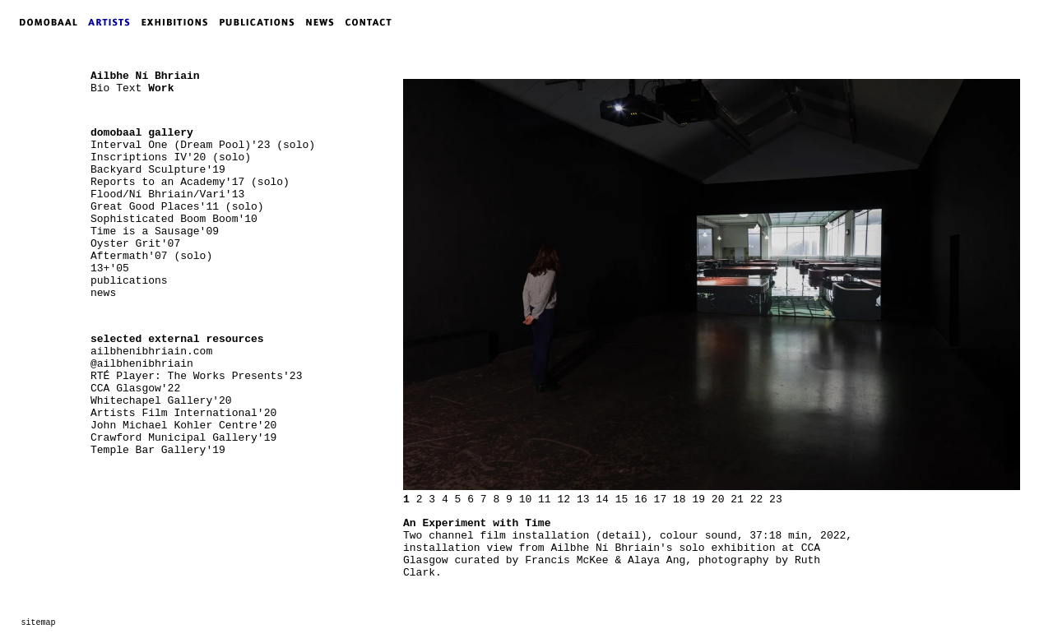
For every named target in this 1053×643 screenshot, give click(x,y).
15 (622, 499)
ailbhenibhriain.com (151, 351)
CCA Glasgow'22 (135, 388)
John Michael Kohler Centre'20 (183, 425)
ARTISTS (112, 22)
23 (775, 499)
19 (698, 499)
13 (583, 499)
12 (563, 499)
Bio (99, 88)
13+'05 (109, 268)
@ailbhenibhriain (141, 364)
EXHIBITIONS (178, 22)
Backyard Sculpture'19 (157, 170)
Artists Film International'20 (183, 413)
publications (129, 281)
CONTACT (372, 22)
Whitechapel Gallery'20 (161, 401)
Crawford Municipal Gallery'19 (183, 438)
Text (128, 88)
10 (525, 499)
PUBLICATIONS (262, 22)
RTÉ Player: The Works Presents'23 (196, 376)
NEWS (324, 22)
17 (660, 499)
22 (756, 499)
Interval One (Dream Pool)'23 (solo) (202, 145)
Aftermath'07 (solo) (151, 256)
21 (737, 499)
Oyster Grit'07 (135, 244)
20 (718, 499)
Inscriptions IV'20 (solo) (170, 157)
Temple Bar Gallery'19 (157, 450)
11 (544, 499)
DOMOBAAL (43, 22)
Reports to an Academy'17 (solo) (190, 182)
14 (602, 499)
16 (640, 499)
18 (679, 499)
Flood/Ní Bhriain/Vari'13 (167, 194)
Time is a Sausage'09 (154, 231)
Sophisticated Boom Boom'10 (173, 219)
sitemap (38, 622)
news (103, 293)
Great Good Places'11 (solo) (177, 207)
